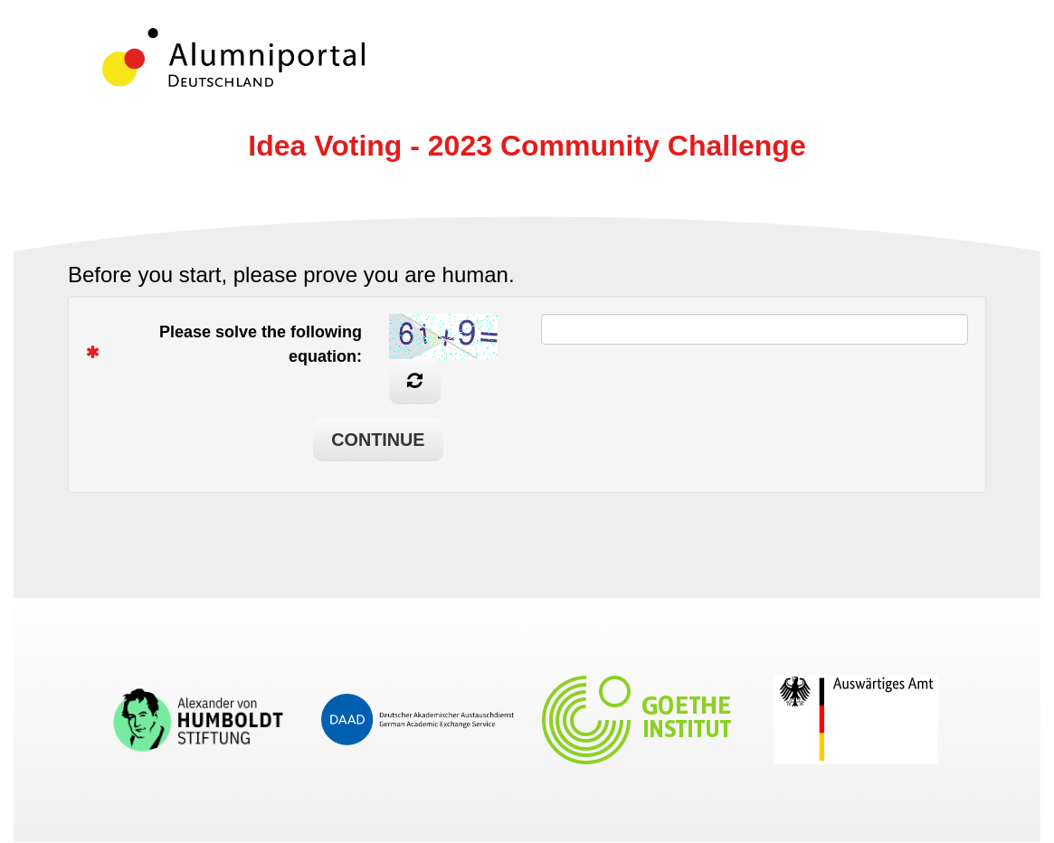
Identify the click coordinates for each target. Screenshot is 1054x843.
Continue (377, 440)
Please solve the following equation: (230, 344)
